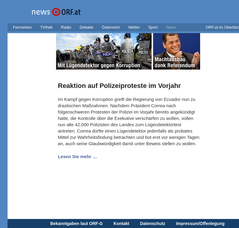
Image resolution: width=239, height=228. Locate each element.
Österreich (111, 27)
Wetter (134, 27)
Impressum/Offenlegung (200, 223)
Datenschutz (152, 223)
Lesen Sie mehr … (77, 156)
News (171, 27)
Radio (66, 27)
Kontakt (121, 223)
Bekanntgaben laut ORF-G (76, 223)
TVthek (46, 27)
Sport (153, 27)
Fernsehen (22, 27)
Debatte (86, 27)
